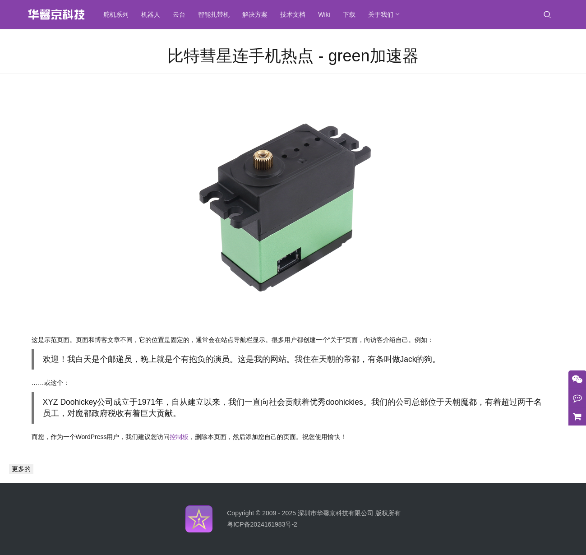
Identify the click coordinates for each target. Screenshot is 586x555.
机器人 (153, 14)
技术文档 (295, 14)
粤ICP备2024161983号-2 (262, 524)
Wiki (326, 14)
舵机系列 (118, 14)
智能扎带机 (216, 14)
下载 (352, 14)
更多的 (21, 468)
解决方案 (257, 14)
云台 (181, 14)
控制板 (179, 436)
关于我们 (383, 14)
